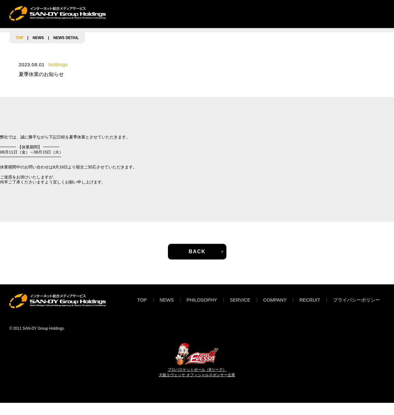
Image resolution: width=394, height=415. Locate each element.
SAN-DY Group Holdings (43, 328)
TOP (133, 13)
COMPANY (270, 13)
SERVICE (234, 13)
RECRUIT (306, 13)
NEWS (158, 13)
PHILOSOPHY (194, 13)
